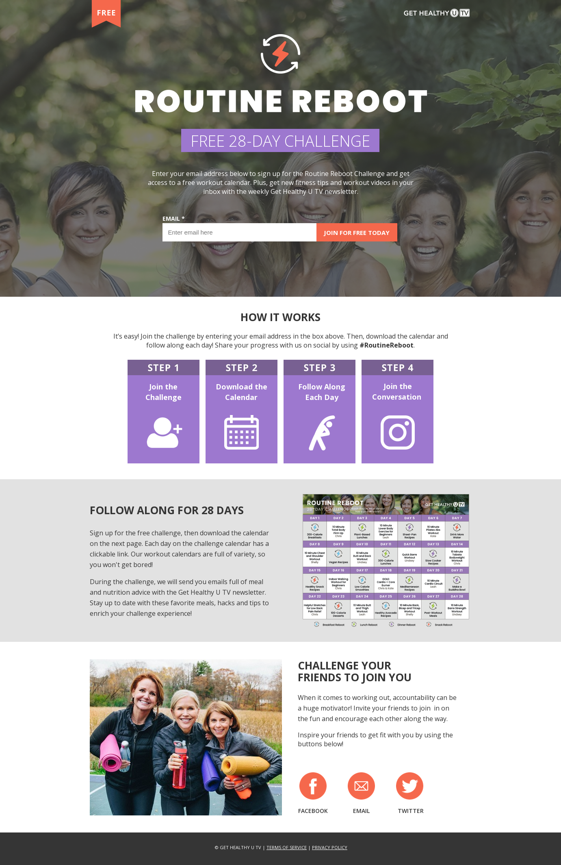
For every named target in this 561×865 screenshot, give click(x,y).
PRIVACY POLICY (329, 847)
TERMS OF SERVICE (286, 847)
